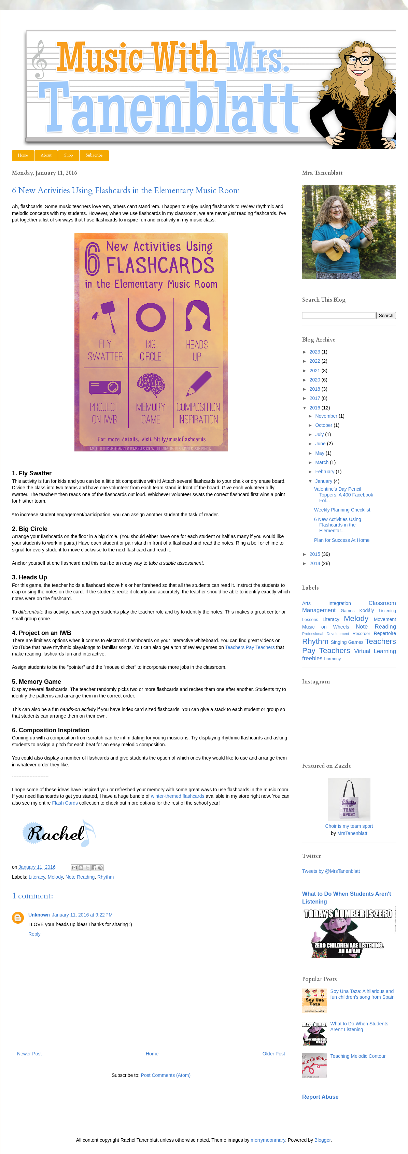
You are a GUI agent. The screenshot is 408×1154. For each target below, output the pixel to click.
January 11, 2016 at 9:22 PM (82, 915)
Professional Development (325, 634)
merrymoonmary (268, 1140)
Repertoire (385, 633)
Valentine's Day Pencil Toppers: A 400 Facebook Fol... (343, 494)
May (320, 453)
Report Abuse (320, 1097)
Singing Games (347, 642)
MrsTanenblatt (352, 833)
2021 (316, 370)
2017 (316, 398)
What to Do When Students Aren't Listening (359, 1026)
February (325, 471)
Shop (68, 155)
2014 (316, 563)
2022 (316, 361)
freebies (312, 658)
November (326, 416)
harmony (332, 659)
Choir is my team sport (349, 826)
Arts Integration (326, 603)
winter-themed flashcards (177, 796)
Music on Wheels (325, 627)
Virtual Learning (375, 651)
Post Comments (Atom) (166, 1075)
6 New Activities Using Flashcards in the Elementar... (337, 525)
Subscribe (94, 155)
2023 (316, 352)
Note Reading (80, 877)
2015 (316, 554)
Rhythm (105, 877)
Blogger (322, 1140)
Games (348, 610)
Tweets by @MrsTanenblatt (331, 871)
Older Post (274, 1053)
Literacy (37, 877)
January (324, 481)
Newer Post (29, 1053)
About (46, 155)
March (322, 462)
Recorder (361, 633)
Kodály (367, 610)
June (321, 443)
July (320, 434)
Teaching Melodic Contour (358, 1056)
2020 (316, 380)
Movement (385, 619)
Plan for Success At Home (342, 540)
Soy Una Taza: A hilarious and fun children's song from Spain (362, 994)
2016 (316, 407)
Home (23, 155)
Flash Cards (65, 803)
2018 (316, 389)
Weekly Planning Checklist (342, 510)
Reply (34, 934)
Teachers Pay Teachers (250, 647)
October (324, 425)
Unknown (39, 915)
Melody (55, 877)
